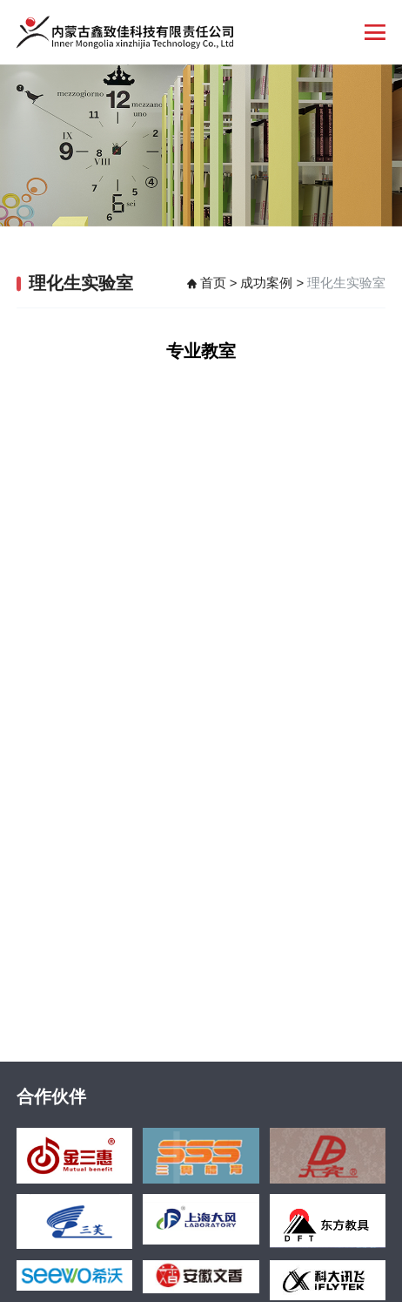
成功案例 (266, 285)
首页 (213, 285)
